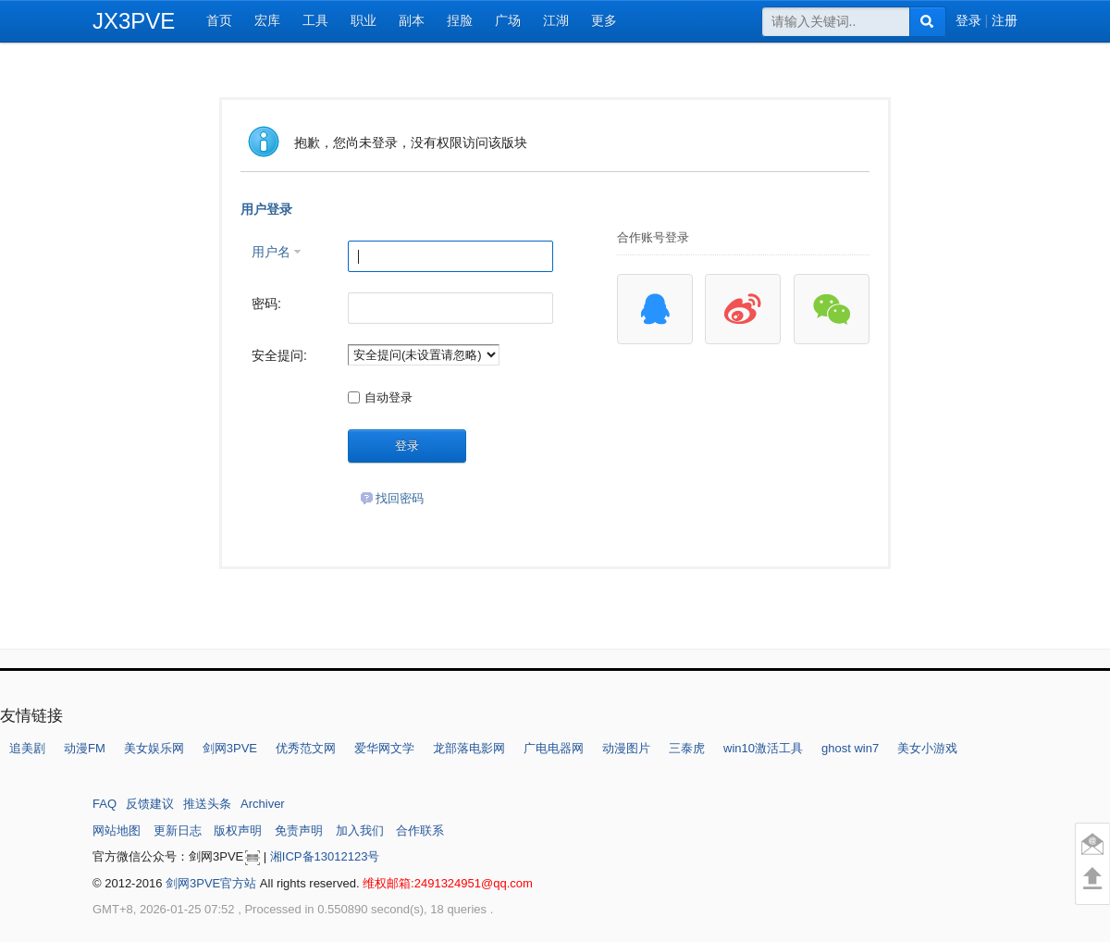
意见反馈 (1092, 844)
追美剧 (27, 748)
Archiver (262, 804)
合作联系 (420, 830)
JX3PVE (133, 20)
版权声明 (238, 830)
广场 (508, 20)
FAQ (104, 804)
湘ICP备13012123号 (325, 856)
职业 (363, 20)
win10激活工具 (763, 748)
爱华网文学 (384, 748)
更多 (604, 20)
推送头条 (207, 804)
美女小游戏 (927, 748)
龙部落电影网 (469, 748)
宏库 (267, 20)
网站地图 (116, 830)
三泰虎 (687, 748)
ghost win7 (850, 748)
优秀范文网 (306, 748)
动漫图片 (626, 748)
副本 (412, 20)
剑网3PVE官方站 (211, 883)
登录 (968, 20)
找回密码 (392, 498)
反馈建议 (150, 804)
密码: (266, 303)
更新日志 (178, 830)
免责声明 (299, 830)
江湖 (556, 20)
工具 (315, 20)
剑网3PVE (230, 748)
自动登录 (380, 397)
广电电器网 (554, 748)
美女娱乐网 (154, 748)
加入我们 (360, 830)
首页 (219, 20)
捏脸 (460, 20)
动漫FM (84, 748)
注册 (1005, 20)
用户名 (271, 251)
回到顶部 (1093, 878)
